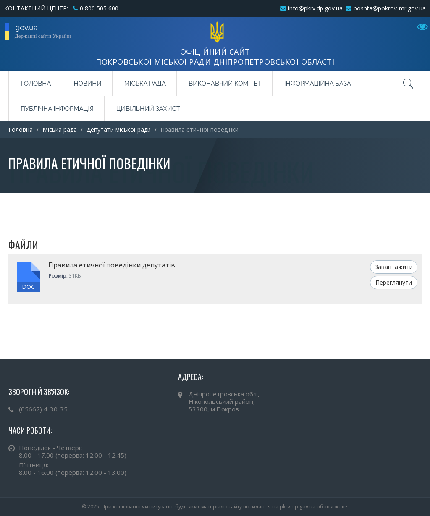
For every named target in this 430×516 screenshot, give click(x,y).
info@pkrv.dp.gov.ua (315, 8)
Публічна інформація (57, 109)
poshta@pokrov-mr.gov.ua (390, 8)
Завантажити (394, 267)
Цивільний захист (148, 109)
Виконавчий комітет (225, 83)
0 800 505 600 (99, 8)
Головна (36, 83)
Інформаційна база (317, 83)
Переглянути (393, 282)
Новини (88, 83)
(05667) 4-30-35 (43, 409)
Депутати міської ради (119, 130)
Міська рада (145, 83)
